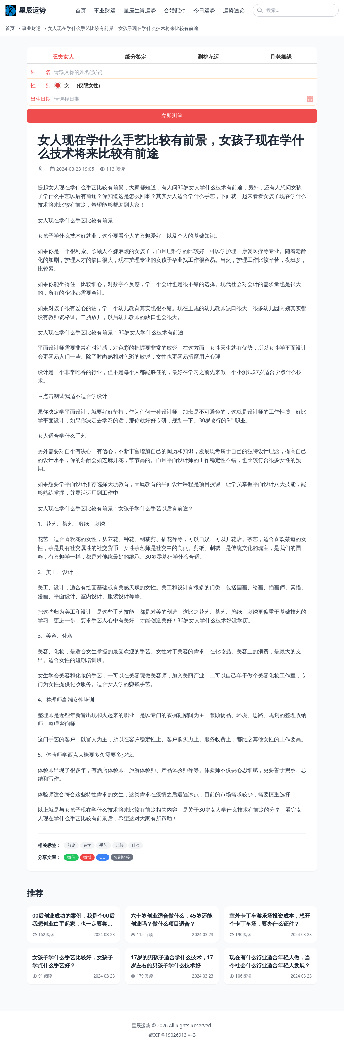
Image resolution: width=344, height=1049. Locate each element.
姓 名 (41, 71)
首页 (80, 10)
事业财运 (105, 10)
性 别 (41, 85)
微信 (71, 857)
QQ (102, 857)
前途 (71, 845)
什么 (136, 845)
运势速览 (234, 10)
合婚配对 (174, 10)
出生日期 (41, 98)
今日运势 (204, 10)
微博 (87, 857)
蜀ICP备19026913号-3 (172, 1035)
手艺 (103, 845)
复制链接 (122, 857)
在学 (87, 845)
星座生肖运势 (140, 10)
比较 (120, 845)
